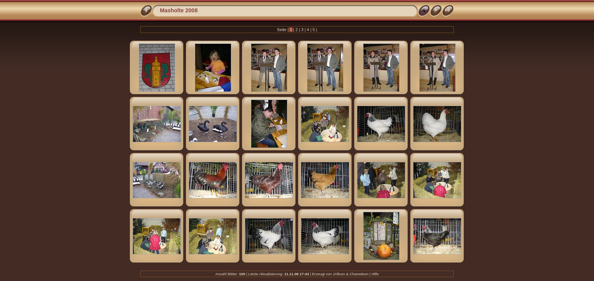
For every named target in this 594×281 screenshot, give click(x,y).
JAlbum (339, 274)
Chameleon (359, 274)
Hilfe (375, 274)
